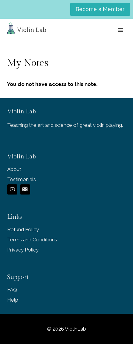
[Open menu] (120, 30)
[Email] (25, 189)
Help (12, 300)
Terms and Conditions (32, 240)
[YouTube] (12, 189)
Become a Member (100, 9)
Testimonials (21, 179)
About (14, 169)
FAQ (12, 290)
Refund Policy (23, 229)
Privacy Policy (23, 250)
